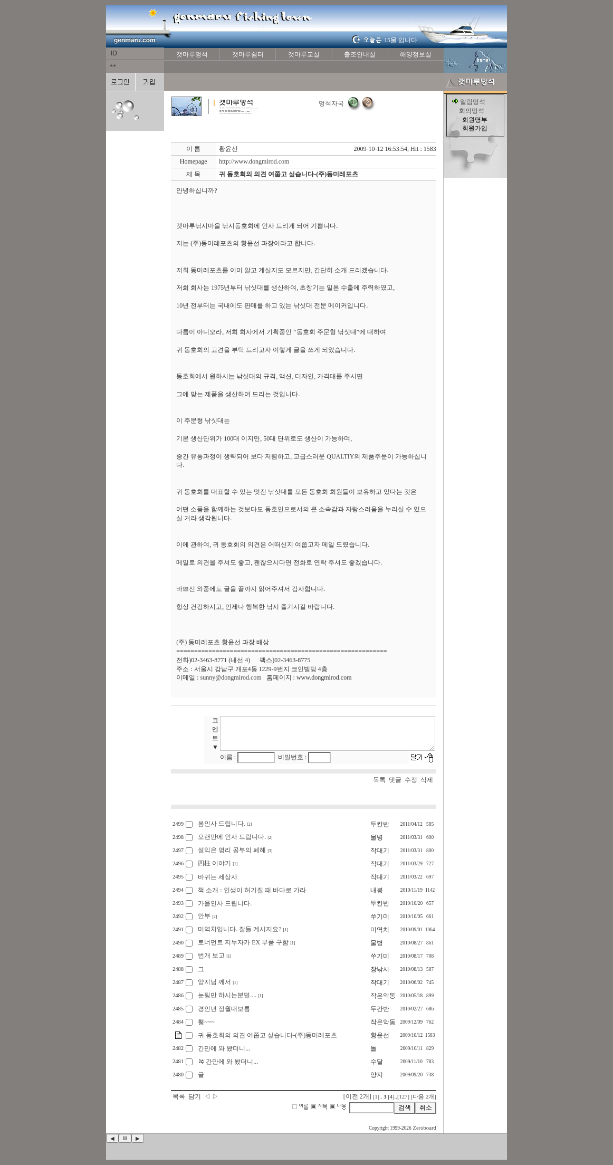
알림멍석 (472, 102)
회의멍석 (471, 110)
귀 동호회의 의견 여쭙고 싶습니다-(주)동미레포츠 (267, 1035)
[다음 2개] (423, 1097)
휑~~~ (206, 1022)
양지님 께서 (214, 982)
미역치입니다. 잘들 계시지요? (239, 929)
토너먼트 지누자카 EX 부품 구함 (243, 942)
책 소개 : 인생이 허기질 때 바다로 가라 (251, 890)
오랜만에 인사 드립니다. (232, 837)
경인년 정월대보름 (224, 1009)
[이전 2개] (357, 1096)
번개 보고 (211, 955)
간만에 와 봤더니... (224, 1048)
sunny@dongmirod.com (231, 677)
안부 (204, 916)
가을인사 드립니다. (225, 903)
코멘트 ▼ (216, 733)
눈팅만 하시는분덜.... (227, 995)
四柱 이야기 (214, 863)
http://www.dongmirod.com (254, 161)
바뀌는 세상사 (217, 877)
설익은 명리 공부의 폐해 (232, 850)
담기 (194, 1096)
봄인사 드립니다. (221, 823)
